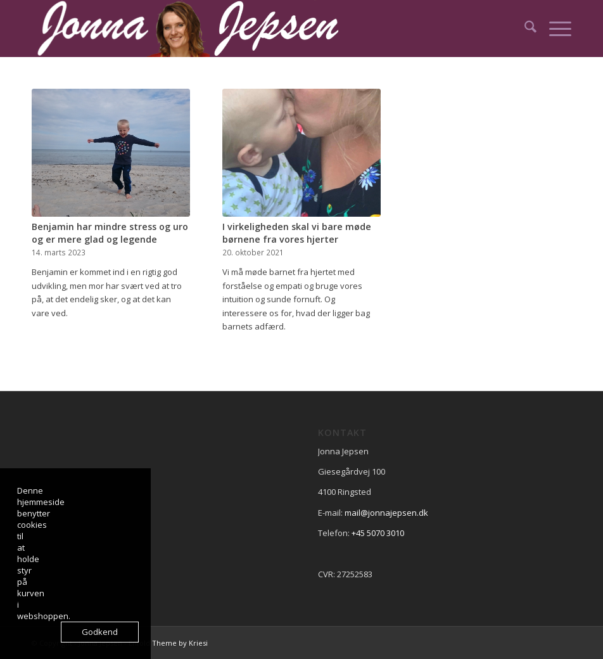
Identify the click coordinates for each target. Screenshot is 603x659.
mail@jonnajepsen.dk (386, 512)
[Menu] (553, 28)
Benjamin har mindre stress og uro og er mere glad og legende (110, 233)
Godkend (100, 631)
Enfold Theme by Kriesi (168, 643)
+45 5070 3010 (378, 533)
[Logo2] (196, 28)
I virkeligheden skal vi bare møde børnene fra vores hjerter (296, 233)
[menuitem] (524, 28)
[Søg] (524, 28)
